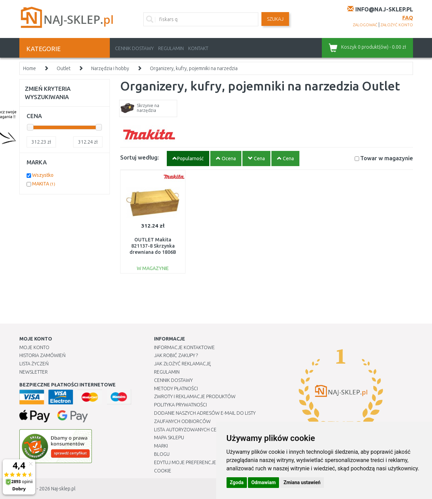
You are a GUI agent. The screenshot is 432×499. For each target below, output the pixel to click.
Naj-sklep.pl (63, 488)
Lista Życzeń (34, 363)
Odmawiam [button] (263, 482)
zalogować (365, 25)
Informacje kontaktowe (184, 347)
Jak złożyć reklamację (182, 363)
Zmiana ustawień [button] (302, 482)
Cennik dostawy (134, 48)
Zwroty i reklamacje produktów (195, 396)
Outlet (63, 68)
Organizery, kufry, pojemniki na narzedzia (194, 68)
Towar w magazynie (386, 158)
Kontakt (198, 48)
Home (29, 68)
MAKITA (43, 183)
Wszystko (43, 175)
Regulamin (171, 48)
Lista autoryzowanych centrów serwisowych (210, 429)
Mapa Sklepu (169, 437)
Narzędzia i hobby (110, 68)
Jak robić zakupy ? (176, 355)
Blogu (162, 454)
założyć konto (397, 25)
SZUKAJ (275, 19)
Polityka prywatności (180, 404)
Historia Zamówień (42, 355)
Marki (161, 446)
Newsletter (33, 372)
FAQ (407, 17)
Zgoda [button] (237, 482)
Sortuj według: (139, 157)
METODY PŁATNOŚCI (176, 388)
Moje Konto (34, 347)
